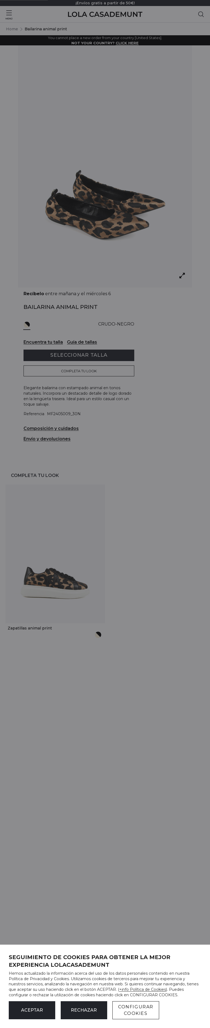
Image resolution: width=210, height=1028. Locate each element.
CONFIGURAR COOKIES (135, 1010)
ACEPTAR (32, 1010)
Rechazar (84, 1010)
